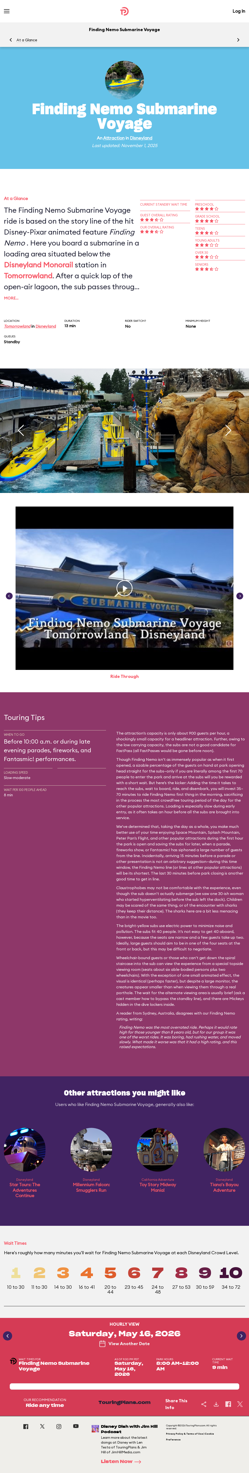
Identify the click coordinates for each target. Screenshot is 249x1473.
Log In (238, 11)
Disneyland (141, 138)
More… (11, 298)
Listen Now (122, 1462)
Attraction (113, 138)
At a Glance (27, 40)
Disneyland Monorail (38, 264)
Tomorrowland (28, 275)
